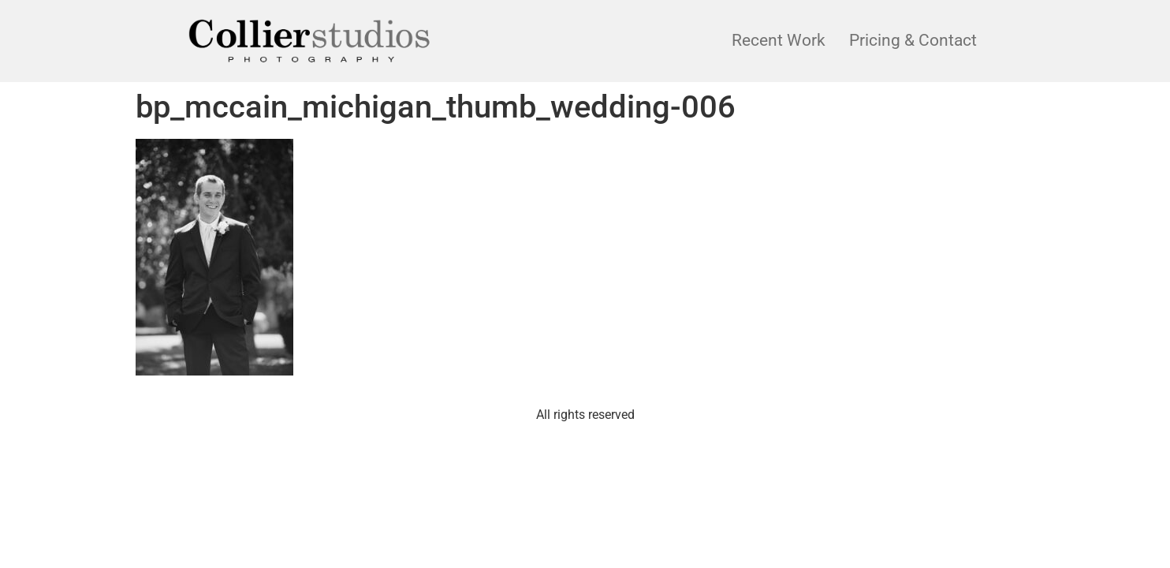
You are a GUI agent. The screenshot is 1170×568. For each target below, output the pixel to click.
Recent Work (778, 40)
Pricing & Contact (913, 40)
